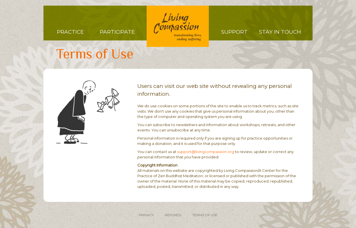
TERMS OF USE (205, 215)
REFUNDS (173, 215)
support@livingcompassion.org (205, 151)
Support (234, 32)
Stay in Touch (280, 32)
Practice (70, 32)
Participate (117, 32)
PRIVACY (146, 215)
